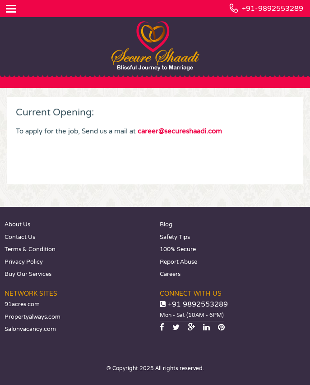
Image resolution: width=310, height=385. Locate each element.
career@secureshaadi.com (180, 131)
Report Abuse (178, 262)
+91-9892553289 (272, 8)
